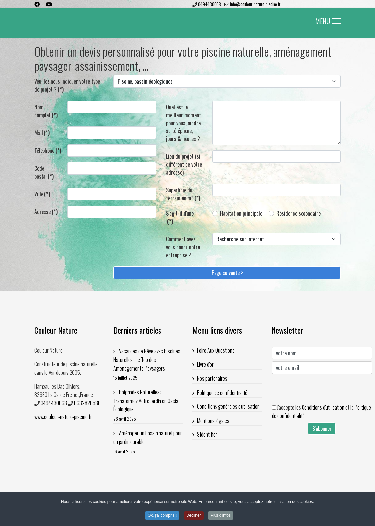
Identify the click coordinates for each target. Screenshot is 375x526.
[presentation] (322, 388)
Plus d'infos (221, 516)
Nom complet (46, 111)
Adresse (46, 212)
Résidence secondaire (298, 213)
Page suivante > (227, 273)
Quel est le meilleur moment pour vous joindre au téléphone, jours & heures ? (183, 123)
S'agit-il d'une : (181, 217)
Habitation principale (241, 213)
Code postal (44, 172)
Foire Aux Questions (216, 350)
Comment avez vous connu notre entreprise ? (183, 247)
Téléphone (47, 150)
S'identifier (207, 434)
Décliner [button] (194, 516)
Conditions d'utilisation (323, 407)
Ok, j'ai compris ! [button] (162, 516)
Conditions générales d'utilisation (228, 406)
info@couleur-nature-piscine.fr (255, 4)
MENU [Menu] (328, 21)
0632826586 (87, 403)
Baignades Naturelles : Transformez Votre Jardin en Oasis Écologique (148, 405)
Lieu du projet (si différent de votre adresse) (184, 164)
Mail (42, 133)
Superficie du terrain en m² (183, 194)
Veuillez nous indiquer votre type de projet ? (67, 85)
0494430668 (209, 4)
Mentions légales (213, 421)
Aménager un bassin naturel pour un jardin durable (148, 442)
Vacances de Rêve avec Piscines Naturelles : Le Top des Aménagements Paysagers (148, 364)
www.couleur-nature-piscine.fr (63, 417)
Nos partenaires (212, 378)
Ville (42, 194)
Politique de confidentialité (222, 393)
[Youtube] (49, 4)
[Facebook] (37, 4)
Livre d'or (205, 364)
